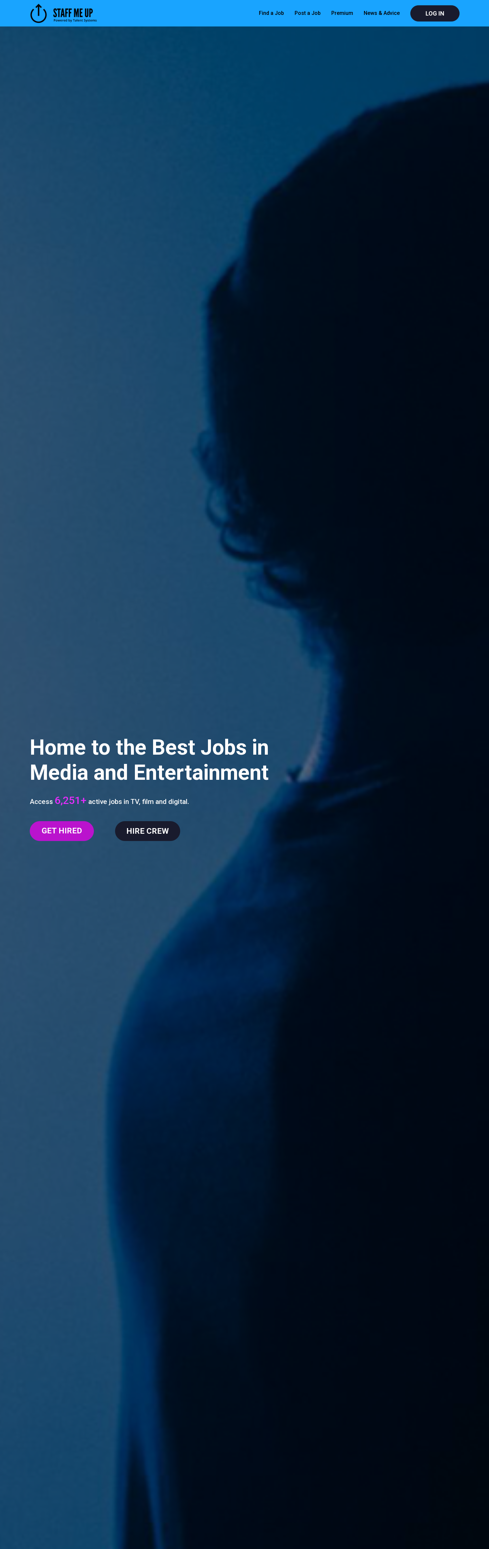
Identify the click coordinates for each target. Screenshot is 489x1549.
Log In (435, 13)
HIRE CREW (147, 831)
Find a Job (271, 13)
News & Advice (382, 13)
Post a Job (308, 13)
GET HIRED (62, 830)
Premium (342, 13)
